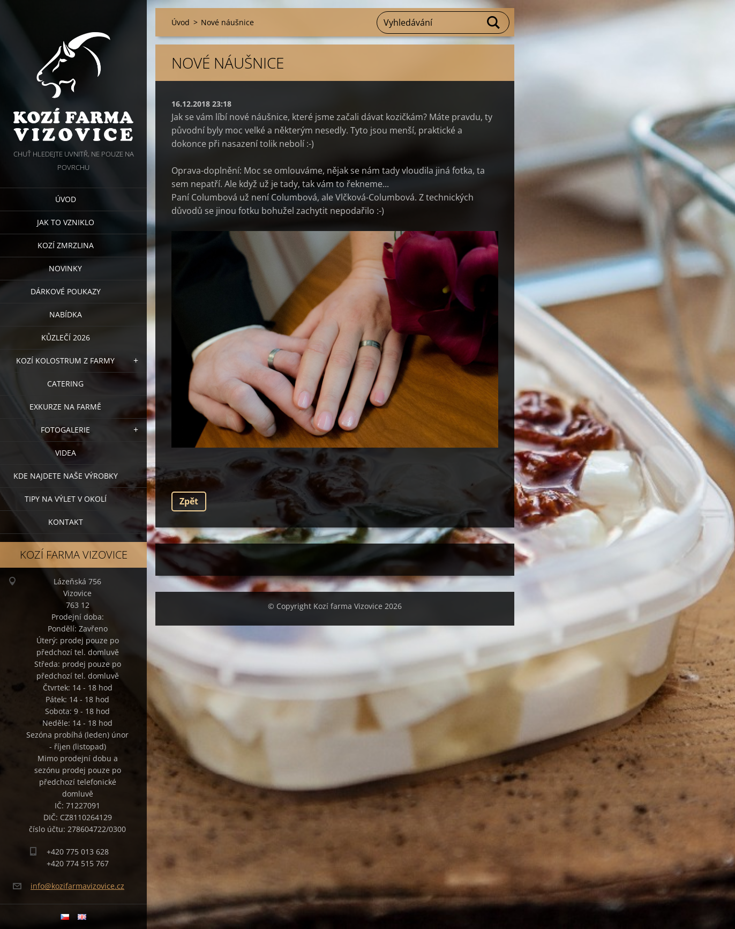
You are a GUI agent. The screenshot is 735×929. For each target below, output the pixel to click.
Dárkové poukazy (66, 291)
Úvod (65, 199)
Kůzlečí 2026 (65, 337)
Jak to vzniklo (65, 222)
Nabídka (65, 314)
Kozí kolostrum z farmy (65, 360)
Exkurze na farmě (65, 407)
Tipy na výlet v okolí (66, 499)
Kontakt (65, 522)
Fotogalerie (65, 430)
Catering (65, 383)
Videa (65, 453)
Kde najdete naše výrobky (65, 476)
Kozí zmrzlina (66, 245)
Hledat (494, 22)
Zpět (188, 501)
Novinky (65, 268)
